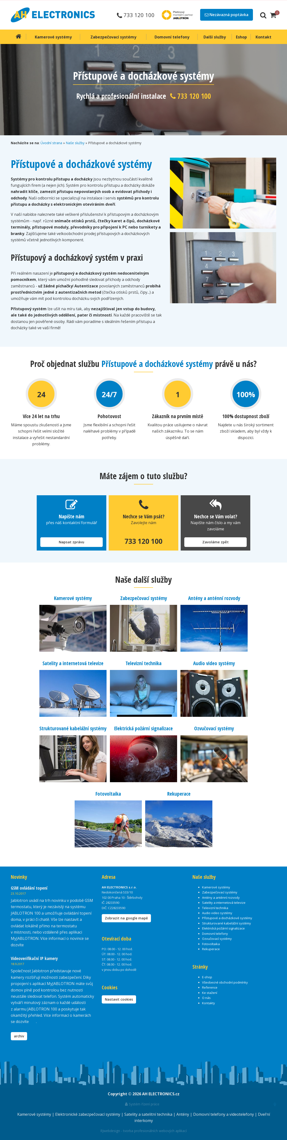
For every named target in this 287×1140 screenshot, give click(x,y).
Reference (209, 987)
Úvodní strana (51, 143)
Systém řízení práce (142, 1104)
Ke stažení (209, 992)
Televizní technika (143, 663)
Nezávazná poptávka (226, 14)
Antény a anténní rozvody (214, 598)
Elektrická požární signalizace (143, 728)
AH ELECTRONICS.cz (160, 1093)
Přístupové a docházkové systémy (227, 918)
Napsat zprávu (71, 541)
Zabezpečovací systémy (143, 598)
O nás (206, 997)
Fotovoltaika (108, 793)
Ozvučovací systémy (214, 728)
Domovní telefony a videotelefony (224, 1114)
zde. (28, 944)
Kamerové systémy (72, 598)
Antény (183, 1114)
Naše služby (75, 143)
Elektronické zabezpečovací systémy (88, 1114)
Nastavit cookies (119, 999)
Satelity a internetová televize (72, 663)
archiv (19, 1036)
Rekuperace (179, 793)
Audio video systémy (214, 663)
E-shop (207, 977)
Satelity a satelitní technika (148, 1114)
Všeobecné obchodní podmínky (225, 982)
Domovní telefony (215, 933)
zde (33, 1021)
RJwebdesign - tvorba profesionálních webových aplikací (143, 1130)
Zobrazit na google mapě (126, 918)
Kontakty (208, 1003)
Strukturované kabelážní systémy (73, 728)
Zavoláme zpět (215, 541)
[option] (143, 89)
